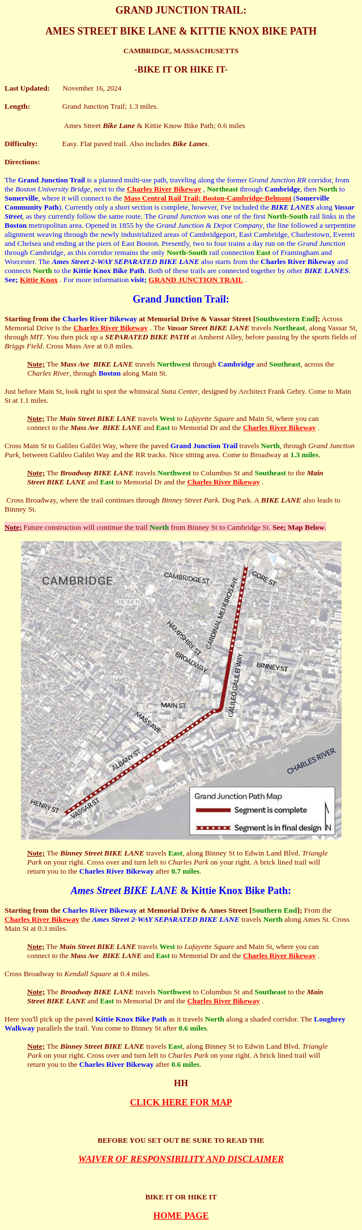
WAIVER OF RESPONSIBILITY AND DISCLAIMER (181, 1159)
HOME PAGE (181, 1215)
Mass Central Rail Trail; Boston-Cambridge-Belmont (208, 198)
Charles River (150, 189)
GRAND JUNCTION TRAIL (195, 279)
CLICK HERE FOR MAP (181, 1102)
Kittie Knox (39, 279)
